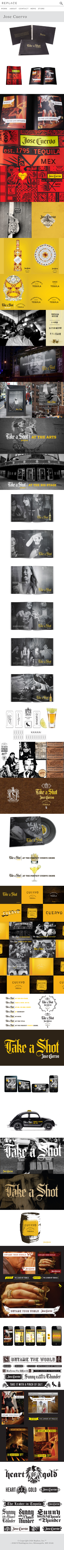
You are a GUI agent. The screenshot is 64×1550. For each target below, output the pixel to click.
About (13, 9)
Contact (24, 9)
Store (41, 9)
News (33, 9)
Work (4, 9)
